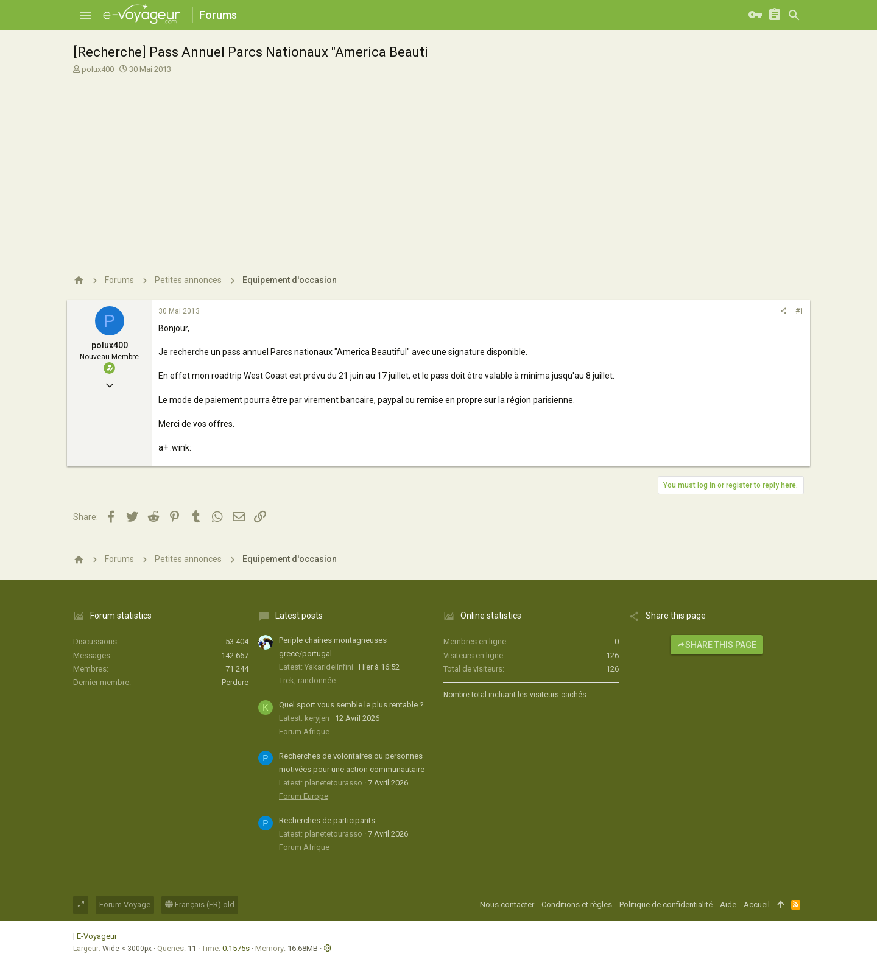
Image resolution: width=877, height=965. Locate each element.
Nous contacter (507, 904)
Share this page (716, 645)
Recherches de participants (327, 820)
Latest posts (299, 615)
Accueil (757, 904)
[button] (85, 15)
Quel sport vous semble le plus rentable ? (351, 704)
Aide (728, 904)
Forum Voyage (124, 904)
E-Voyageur (97, 936)
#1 (799, 311)
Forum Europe (303, 796)
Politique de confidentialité (666, 904)
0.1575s (236, 948)
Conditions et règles (576, 904)
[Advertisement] (438, 169)
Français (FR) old (199, 904)
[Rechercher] (794, 15)
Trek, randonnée (307, 680)
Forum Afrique (304, 731)
